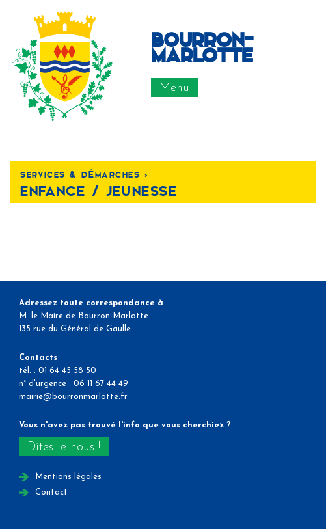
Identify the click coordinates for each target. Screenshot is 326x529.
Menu (174, 88)
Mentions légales (68, 476)
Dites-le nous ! (63, 447)
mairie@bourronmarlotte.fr (73, 396)
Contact (51, 492)
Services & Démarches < (84, 174)
